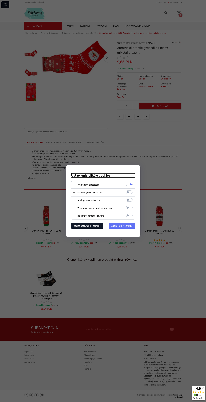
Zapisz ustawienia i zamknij (87, 225)
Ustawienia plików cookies (90, 175)
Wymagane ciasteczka (89, 184)
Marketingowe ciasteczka (90, 192)
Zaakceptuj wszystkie (121, 225)
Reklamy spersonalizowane (91, 215)
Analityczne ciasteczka (89, 200)
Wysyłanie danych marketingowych (95, 208)
